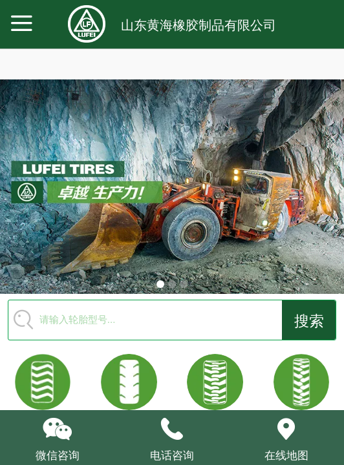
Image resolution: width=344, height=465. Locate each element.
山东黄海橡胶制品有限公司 (198, 25)
